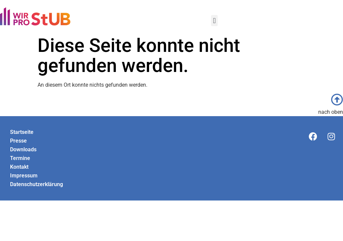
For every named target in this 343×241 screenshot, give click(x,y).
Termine (20, 158)
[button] (214, 20)
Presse (18, 141)
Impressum (24, 175)
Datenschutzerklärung (36, 184)
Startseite (21, 132)
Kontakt (19, 167)
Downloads (23, 149)
